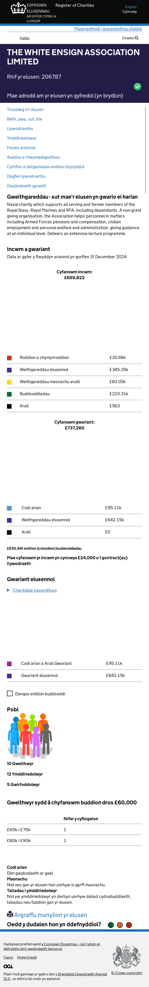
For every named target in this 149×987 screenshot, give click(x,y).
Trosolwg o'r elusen (25, 109)
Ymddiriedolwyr (22, 138)
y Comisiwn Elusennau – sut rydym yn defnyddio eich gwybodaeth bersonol (51, 946)
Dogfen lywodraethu (26, 176)
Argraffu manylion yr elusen (47, 915)
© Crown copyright (126, 973)
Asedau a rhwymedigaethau (33, 157)
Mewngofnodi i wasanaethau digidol (108, 28)
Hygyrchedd (27, 957)
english (131, 7)
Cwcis (8, 957)
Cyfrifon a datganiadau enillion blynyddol (45, 166)
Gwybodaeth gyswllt (26, 185)
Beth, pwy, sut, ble (24, 119)
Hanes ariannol (21, 147)
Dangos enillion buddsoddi (40, 693)
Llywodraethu (20, 128)
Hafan (24, 38)
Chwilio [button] (130, 38)
